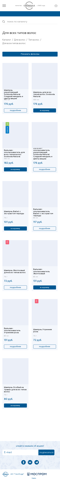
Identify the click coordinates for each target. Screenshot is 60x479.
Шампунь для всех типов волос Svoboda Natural (44, 94)
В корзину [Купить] (44, 110)
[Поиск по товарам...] (30, 21)
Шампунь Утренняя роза (42, 331)
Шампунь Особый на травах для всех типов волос (15, 389)
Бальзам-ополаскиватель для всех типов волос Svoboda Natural (14, 153)
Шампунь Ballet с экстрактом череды (14, 213)
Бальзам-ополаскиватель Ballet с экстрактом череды (43, 213)
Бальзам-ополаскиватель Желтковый (41, 271)
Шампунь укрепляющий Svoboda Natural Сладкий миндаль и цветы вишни (13, 94)
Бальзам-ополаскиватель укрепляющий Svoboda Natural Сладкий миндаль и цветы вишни (42, 153)
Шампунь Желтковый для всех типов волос (15, 272)
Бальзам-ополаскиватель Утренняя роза (12, 331)
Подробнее (15, 110)
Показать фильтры (30, 54)
